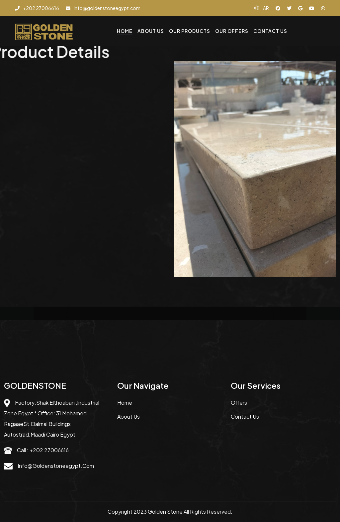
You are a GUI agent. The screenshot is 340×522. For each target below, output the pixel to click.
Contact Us (270, 31)
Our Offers (231, 31)
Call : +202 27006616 (43, 450)
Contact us (245, 416)
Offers (239, 402)
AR (266, 8)
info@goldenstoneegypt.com (56, 465)
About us (128, 416)
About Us (150, 31)
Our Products (189, 31)
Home (124, 31)
